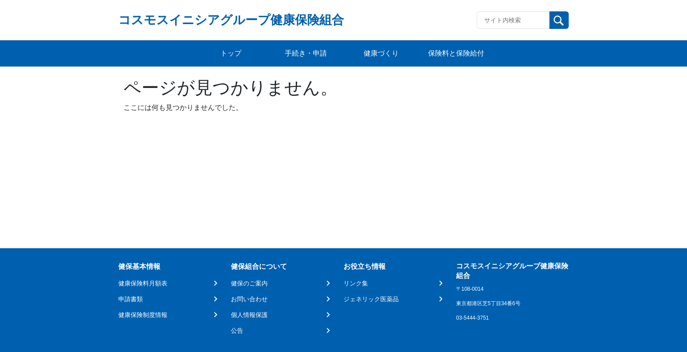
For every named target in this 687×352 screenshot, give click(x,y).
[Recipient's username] (513, 20)
